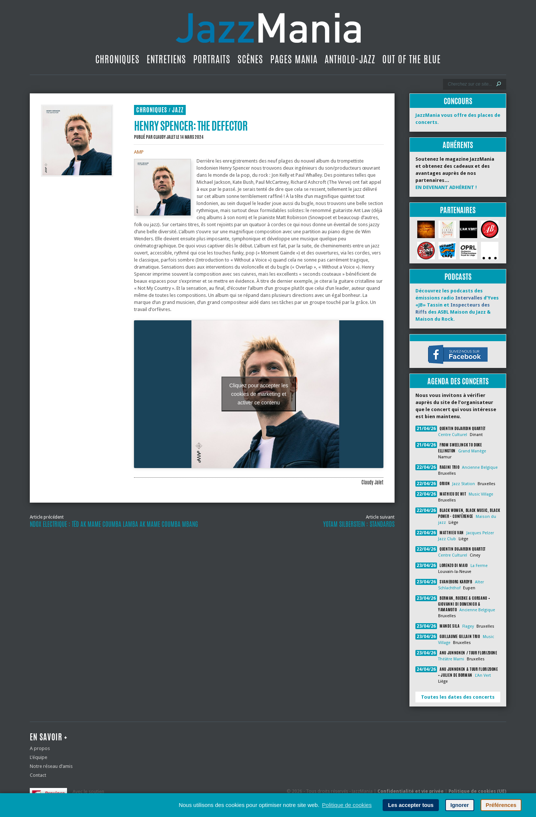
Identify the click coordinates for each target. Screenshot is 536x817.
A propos (40, 748)
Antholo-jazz (350, 59)
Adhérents (458, 145)
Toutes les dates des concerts (458, 697)
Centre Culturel (452, 434)
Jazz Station (463, 483)
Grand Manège (472, 451)
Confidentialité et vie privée (410, 791)
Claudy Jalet (164, 137)
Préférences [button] (501, 805)
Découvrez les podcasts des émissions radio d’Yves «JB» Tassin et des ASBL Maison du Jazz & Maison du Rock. (457, 305)
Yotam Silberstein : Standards (359, 524)
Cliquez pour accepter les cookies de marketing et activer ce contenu (258, 394)
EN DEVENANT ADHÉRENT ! (446, 187)
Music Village (481, 494)
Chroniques (117, 59)
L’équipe (38, 757)
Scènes (250, 59)
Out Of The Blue (411, 59)
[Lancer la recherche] (498, 84)
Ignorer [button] (459, 805)
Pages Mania (294, 59)
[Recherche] (469, 84)
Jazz (178, 110)
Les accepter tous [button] (410, 805)
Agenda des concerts (458, 381)
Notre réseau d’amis (51, 766)
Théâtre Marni (451, 659)
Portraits (211, 59)
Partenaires (458, 210)
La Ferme (479, 565)
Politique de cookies (346, 805)
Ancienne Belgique (480, 467)
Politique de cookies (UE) (477, 791)
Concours (458, 101)
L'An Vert (483, 675)
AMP (139, 152)
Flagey (468, 626)
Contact (38, 775)
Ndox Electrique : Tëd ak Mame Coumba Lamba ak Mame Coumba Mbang (114, 524)
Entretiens (166, 59)
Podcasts (458, 276)
